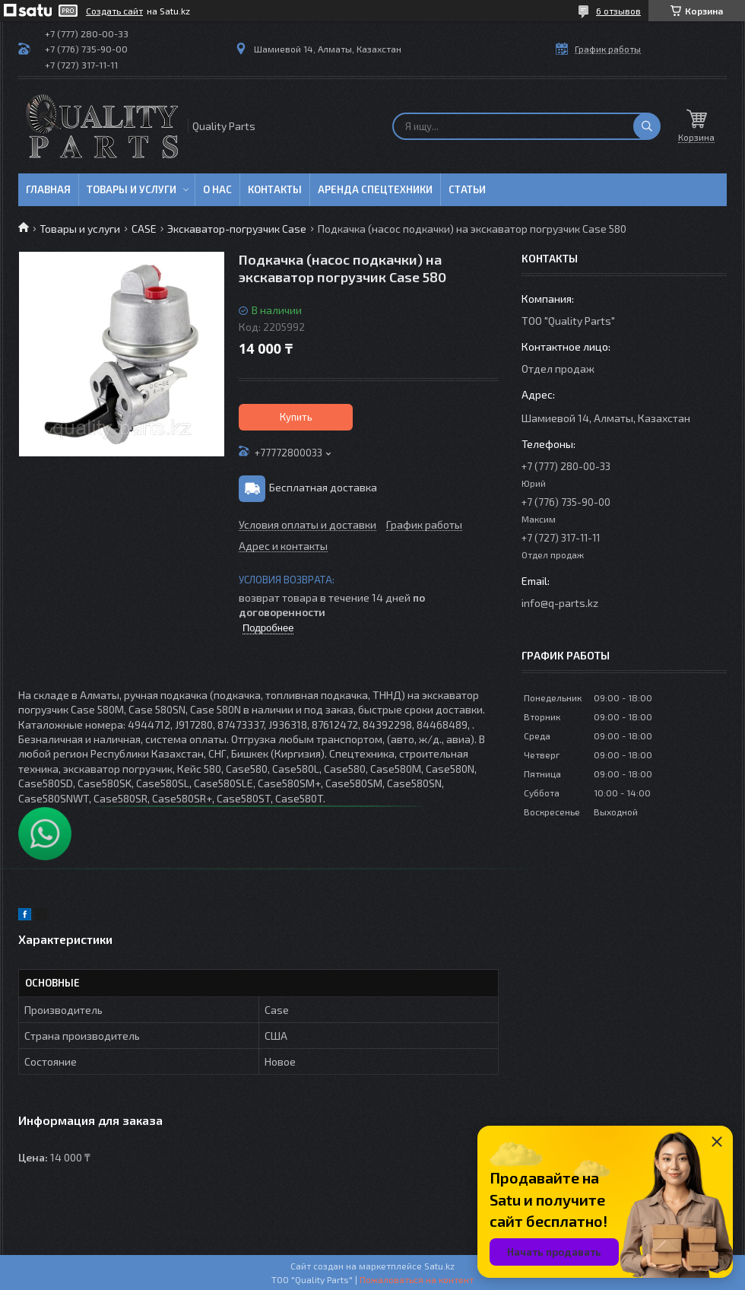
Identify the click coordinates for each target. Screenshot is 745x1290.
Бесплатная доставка (323, 487)
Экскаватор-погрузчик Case (236, 228)
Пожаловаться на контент (417, 1279)
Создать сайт (114, 10)
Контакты (275, 189)
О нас (217, 189)
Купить (296, 417)
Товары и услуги (131, 189)
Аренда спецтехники (375, 189)
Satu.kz (439, 1265)
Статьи (467, 189)
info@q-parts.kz (560, 602)
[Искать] (647, 126)
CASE (144, 228)
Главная (48, 189)
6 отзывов (618, 10)
